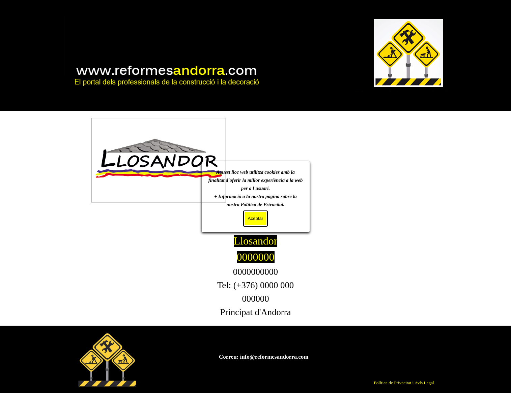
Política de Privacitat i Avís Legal (404, 382)
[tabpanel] (256, 276)
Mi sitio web (255, 38)
